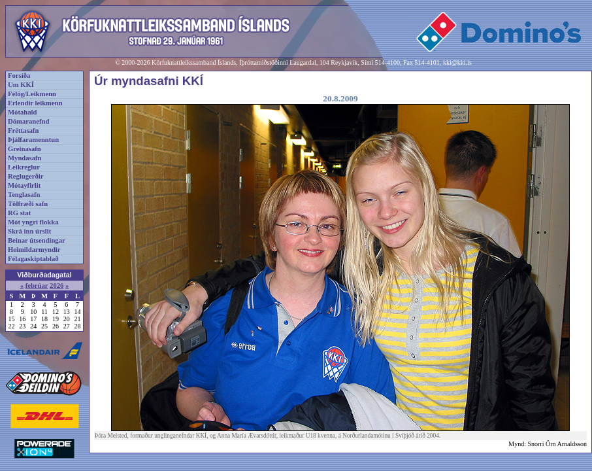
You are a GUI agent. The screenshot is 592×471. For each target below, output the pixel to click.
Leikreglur (24, 167)
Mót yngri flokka (33, 222)
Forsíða (19, 75)
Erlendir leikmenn (35, 103)
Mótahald (22, 112)
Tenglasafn (24, 194)
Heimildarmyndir (34, 249)
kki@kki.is (457, 62)
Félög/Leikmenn (32, 93)
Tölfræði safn (28, 203)
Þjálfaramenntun (33, 139)
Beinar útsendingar (36, 240)
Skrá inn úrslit (29, 231)
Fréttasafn (23, 130)
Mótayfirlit (24, 185)
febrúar (36, 285)
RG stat (19, 213)
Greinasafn (24, 148)
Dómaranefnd (28, 121)
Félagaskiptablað (33, 258)
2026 (56, 285)
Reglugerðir (25, 176)
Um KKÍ (21, 84)
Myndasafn (25, 158)
